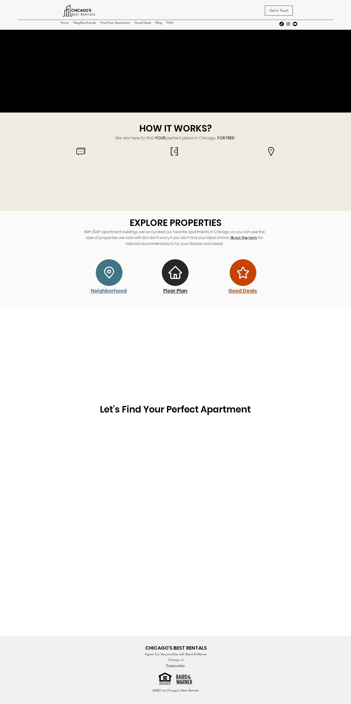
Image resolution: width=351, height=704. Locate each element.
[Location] (109, 272)
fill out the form (243, 237)
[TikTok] (281, 24)
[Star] (243, 272)
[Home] (175, 272)
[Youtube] (295, 24)
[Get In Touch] (279, 11)
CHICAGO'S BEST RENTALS (176, 647)
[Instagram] (288, 24)
